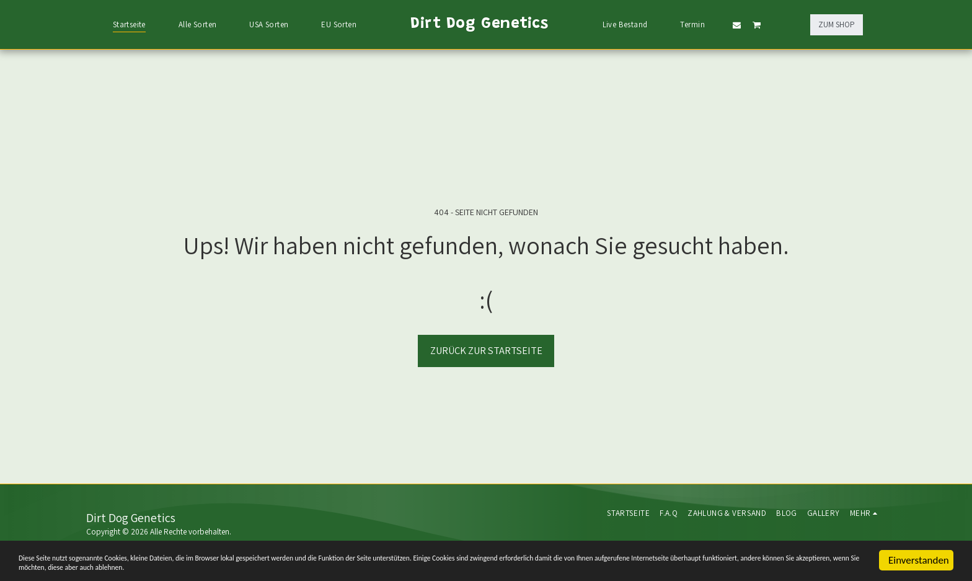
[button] (737, 24)
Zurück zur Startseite (486, 350)
